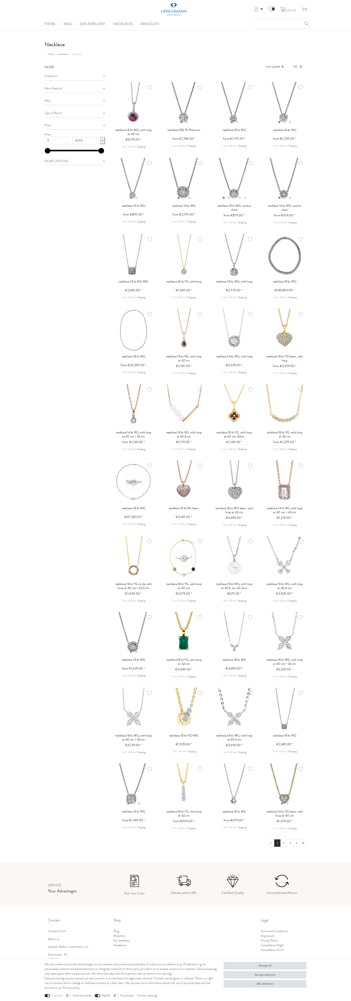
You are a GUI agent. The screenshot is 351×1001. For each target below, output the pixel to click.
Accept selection (265, 975)
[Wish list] (271, 9)
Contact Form (57, 931)
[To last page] (303, 843)
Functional (126, 995)
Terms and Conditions (274, 931)
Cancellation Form (272, 950)
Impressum (268, 936)
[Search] (305, 23)
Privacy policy (71, 988)
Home (51, 54)
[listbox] (184, 104)
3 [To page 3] (290, 843)
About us (53, 939)
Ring (68, 23)
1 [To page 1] (277, 843)
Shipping (141, 146)
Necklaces (123, 23)
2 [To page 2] (284, 843)
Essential (57, 995)
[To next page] (296, 843)
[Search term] (276, 23)
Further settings (147, 995)
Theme (50, 23)
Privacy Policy (269, 940)
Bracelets (150, 23)
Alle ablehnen (265, 984)
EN (304, 9)
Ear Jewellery (92, 23)
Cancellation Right (272, 945)
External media (82, 995)
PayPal (106, 995)
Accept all (265, 965)
